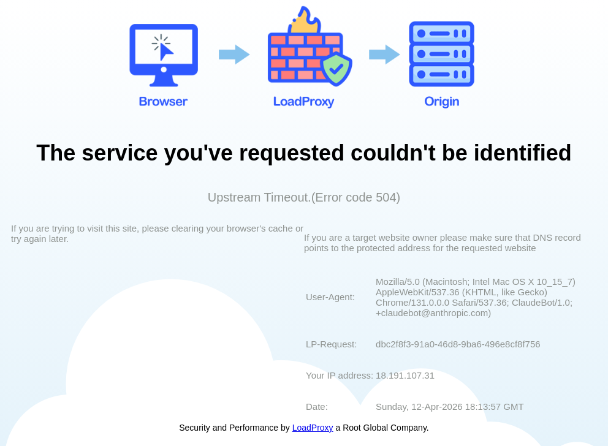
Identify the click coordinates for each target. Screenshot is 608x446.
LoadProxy (312, 428)
